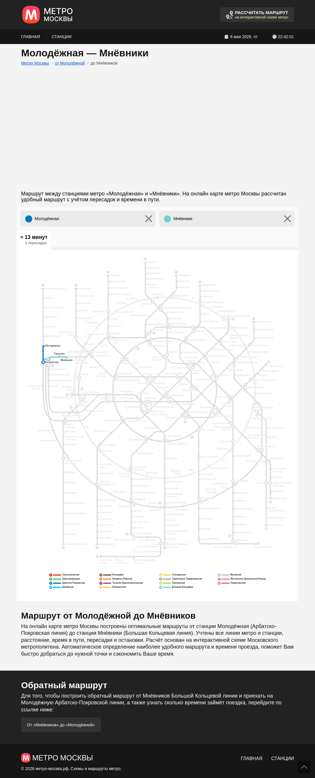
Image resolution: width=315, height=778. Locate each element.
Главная (30, 36)
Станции (62, 36)
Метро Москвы (35, 63)
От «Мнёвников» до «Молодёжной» (61, 725)
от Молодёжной (70, 63)
